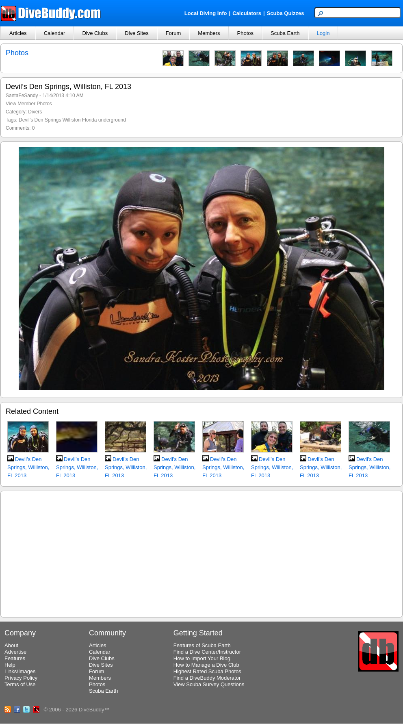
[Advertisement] (201, 553)
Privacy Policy (20, 678)
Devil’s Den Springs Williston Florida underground (72, 120)
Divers (35, 112)
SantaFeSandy (22, 95)
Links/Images (20, 671)
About (11, 645)
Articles (18, 33)
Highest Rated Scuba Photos (207, 671)
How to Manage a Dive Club (206, 665)
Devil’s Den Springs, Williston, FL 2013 (28, 467)
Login (323, 33)
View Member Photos (29, 104)
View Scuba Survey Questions (209, 684)
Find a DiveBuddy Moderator (206, 678)
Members (209, 33)
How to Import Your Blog (201, 658)
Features (14, 658)
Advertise (15, 652)
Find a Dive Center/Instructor (207, 652)
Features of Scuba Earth (202, 645)
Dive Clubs (95, 33)
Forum (173, 33)
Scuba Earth (285, 33)
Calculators (246, 13)
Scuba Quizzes (285, 13)
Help (9, 665)
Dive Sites (137, 33)
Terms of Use (20, 684)
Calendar (54, 33)
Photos (245, 33)
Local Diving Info (205, 13)
